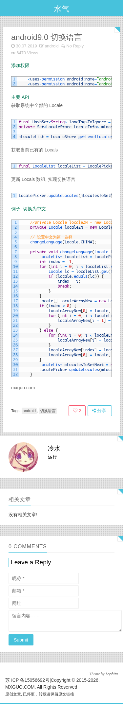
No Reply (75, 46)
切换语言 (48, 411)
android (52, 46)
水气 (62, 8)
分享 (99, 410)
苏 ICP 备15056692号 (27, 680)
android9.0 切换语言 (46, 37)
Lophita (112, 674)
